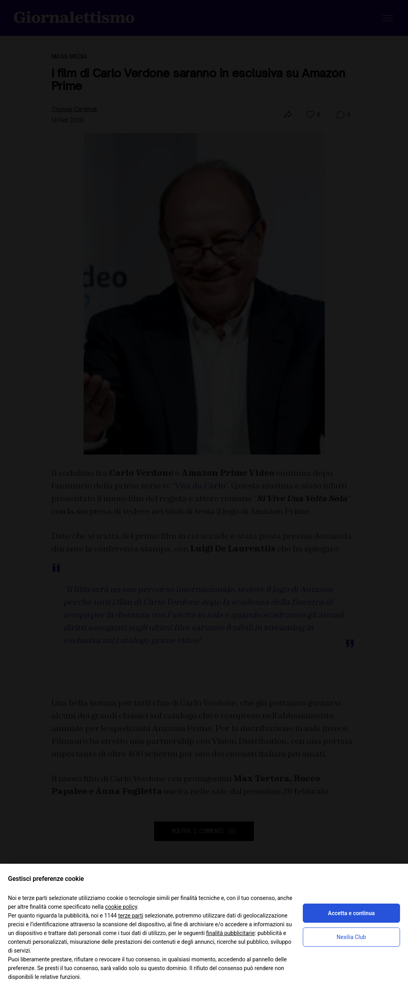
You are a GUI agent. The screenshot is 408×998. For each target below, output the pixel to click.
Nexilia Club (351, 937)
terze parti (130, 915)
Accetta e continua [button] (351, 913)
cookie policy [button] (121, 907)
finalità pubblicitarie (230, 933)
